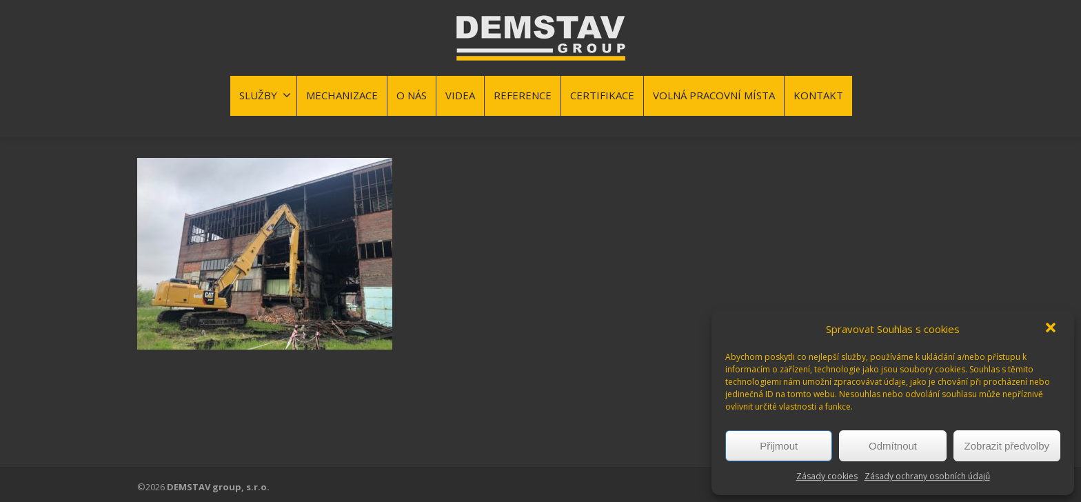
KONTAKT (818, 95)
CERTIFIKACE (602, 95)
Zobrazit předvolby (1006, 446)
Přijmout (779, 446)
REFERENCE (523, 95)
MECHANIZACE (342, 95)
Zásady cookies (827, 476)
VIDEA (460, 95)
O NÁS (411, 95)
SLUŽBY (265, 95)
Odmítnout (893, 446)
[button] (1052, 329)
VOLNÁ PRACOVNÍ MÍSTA (714, 95)
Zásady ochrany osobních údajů (927, 476)
